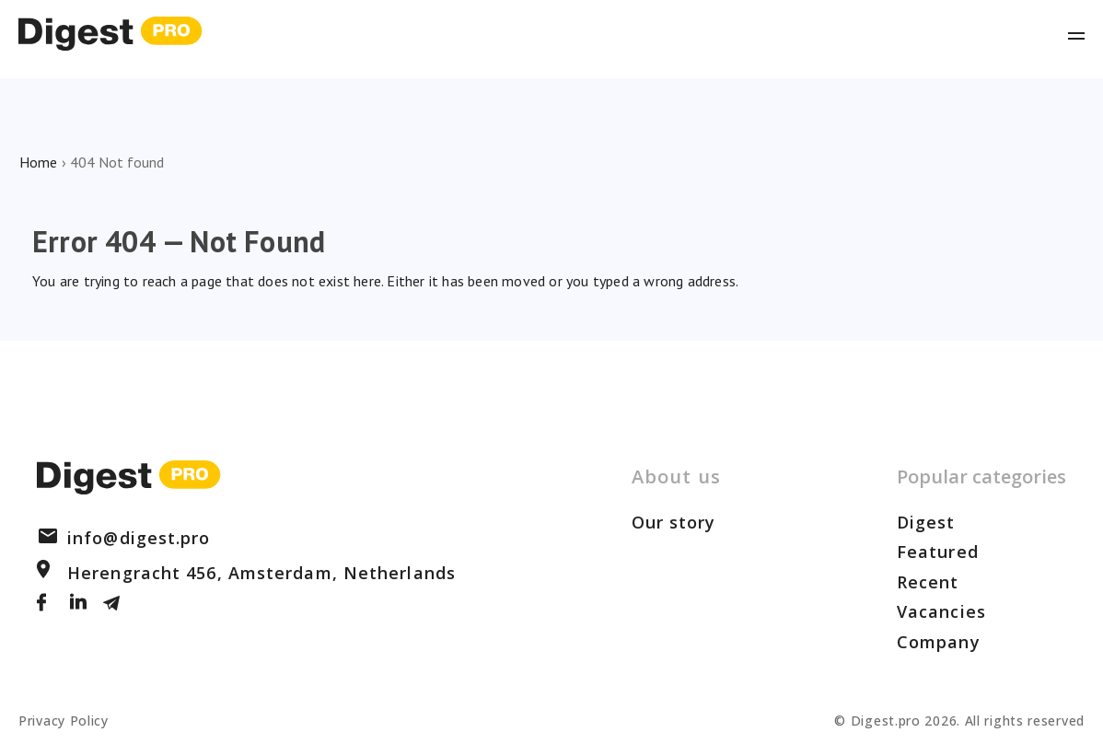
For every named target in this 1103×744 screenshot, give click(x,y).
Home (38, 162)
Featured (938, 552)
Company (939, 642)
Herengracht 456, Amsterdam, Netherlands (246, 573)
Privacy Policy (63, 720)
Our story (674, 522)
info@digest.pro (124, 538)
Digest (926, 522)
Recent (928, 582)
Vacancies (941, 611)
